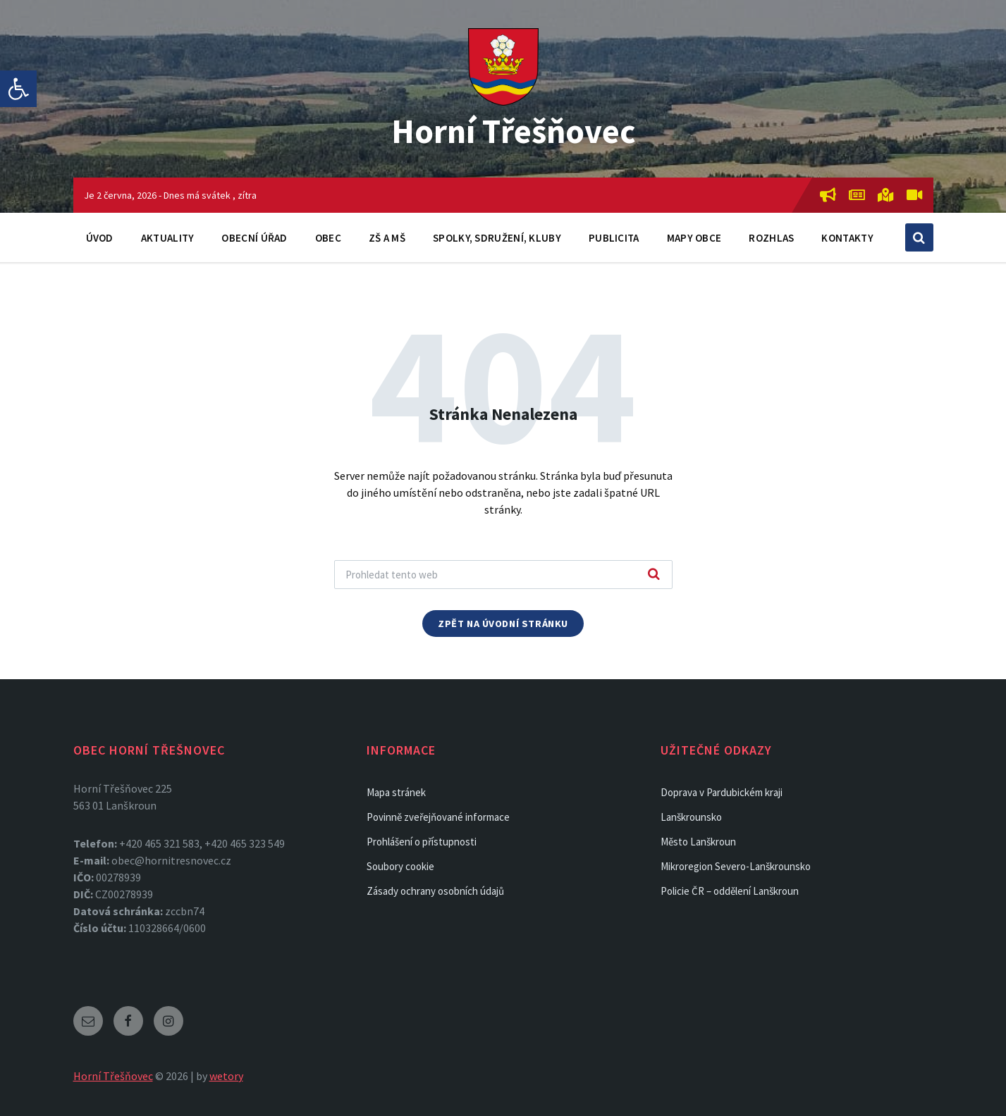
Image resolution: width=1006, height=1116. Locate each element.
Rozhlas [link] (771, 237)
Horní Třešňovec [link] (513, 131)
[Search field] (503, 574)
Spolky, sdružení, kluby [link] (497, 237)
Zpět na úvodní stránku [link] (503, 623)
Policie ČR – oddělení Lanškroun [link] (730, 891)
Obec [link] (328, 237)
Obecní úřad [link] (254, 237)
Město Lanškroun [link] (698, 841)
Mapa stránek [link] (396, 792)
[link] (18, 88)
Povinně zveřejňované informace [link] (438, 817)
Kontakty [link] (847, 237)
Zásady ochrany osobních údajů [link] (435, 891)
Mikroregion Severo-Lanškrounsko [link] (736, 866)
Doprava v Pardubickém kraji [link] (722, 792)
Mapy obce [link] (694, 237)
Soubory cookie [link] (400, 866)
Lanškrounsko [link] (691, 817)
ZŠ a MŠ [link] (387, 237)
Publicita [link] (614, 237)
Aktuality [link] (168, 237)
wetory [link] (226, 1076)
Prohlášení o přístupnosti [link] (422, 841)
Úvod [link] (100, 237)
